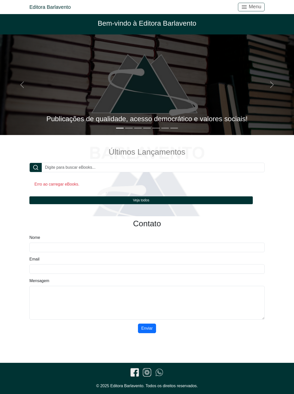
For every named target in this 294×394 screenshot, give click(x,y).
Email (34, 259)
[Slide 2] (129, 128)
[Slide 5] (156, 128)
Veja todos (141, 200)
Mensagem (39, 281)
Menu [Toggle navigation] (251, 7)
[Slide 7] (174, 128)
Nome (34, 237)
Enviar (147, 328)
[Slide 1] (120, 128)
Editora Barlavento (50, 7)
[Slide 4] (147, 128)
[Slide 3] (138, 128)
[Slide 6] (165, 128)
